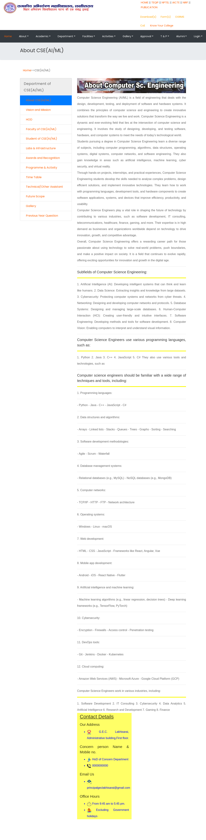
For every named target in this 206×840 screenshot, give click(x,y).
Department (65, 36)
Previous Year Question (41, 216)
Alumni (180, 36)
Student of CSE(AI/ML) (40, 139)
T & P (163, 36)
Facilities (87, 36)
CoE (142, 25)
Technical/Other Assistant (43, 187)
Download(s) (148, 17)
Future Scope (34, 196)
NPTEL (165, 2)
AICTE (176, 2)
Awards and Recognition (42, 158)
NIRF (185, 2)
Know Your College (161, 25)
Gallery (127, 36)
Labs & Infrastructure (40, 148)
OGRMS (179, 17)
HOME (144, 2)
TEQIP (155, 2)
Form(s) (166, 17)
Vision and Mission (37, 110)
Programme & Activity (40, 167)
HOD (28, 119)
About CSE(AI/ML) (37, 100)
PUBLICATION (149, 7)
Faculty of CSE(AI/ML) (40, 129)
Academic (42, 36)
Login (197, 36)
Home (8, 36)
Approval (145, 36)
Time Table (33, 177)
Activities (107, 36)
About (22, 36)
